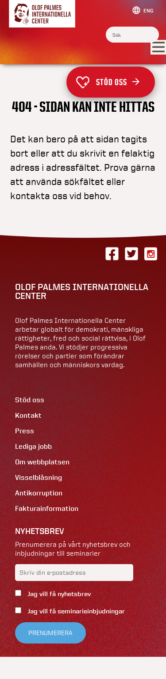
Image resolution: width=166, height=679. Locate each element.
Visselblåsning (38, 477)
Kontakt (28, 415)
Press (24, 431)
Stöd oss (117, 82)
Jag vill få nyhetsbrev (58, 594)
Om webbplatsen (42, 462)
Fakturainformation (46, 508)
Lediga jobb (33, 446)
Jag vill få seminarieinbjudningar (75, 611)
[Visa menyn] (158, 47)
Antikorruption (38, 493)
